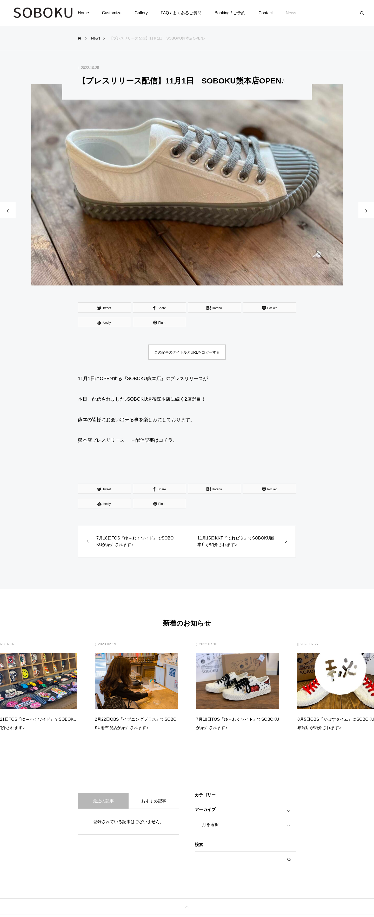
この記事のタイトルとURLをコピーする (187, 352)
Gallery (141, 13)
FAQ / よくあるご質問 (181, 13)
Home (83, 13)
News (291, 13)
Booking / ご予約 (230, 13)
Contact (265, 13)
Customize (112, 13)
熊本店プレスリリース (101, 440)
